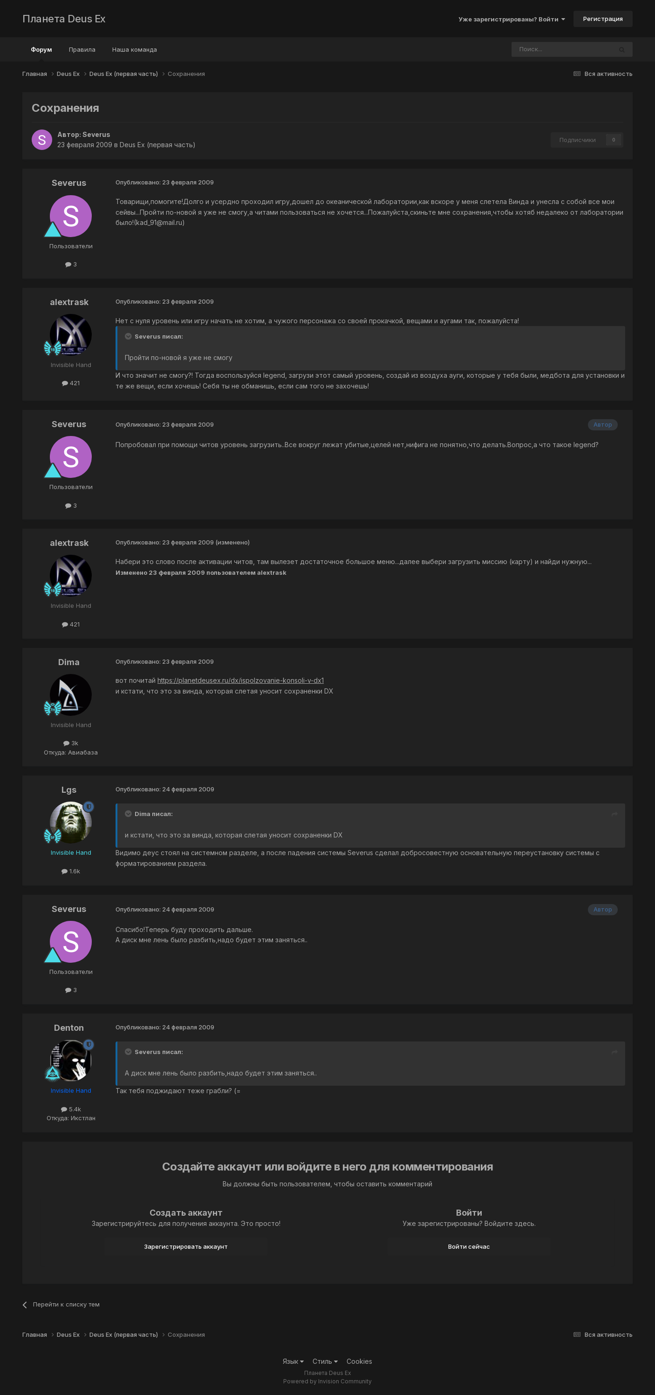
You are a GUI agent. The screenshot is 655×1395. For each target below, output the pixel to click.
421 (71, 383)
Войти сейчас (469, 1246)
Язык (293, 1361)
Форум (41, 53)
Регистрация (603, 18)
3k (70, 743)
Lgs (68, 790)
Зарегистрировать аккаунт (186, 1246)
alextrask (69, 302)
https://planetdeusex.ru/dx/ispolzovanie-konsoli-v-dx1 (240, 680)
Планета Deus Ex (64, 19)
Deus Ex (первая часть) (158, 145)
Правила (82, 49)
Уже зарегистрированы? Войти (511, 19)
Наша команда (134, 49)
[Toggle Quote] (129, 336)
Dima (69, 662)
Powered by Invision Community (327, 1381)
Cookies (359, 1361)
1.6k (70, 871)
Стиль (325, 1361)
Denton (69, 1028)
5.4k (71, 1109)
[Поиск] (536, 49)
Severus (96, 134)
